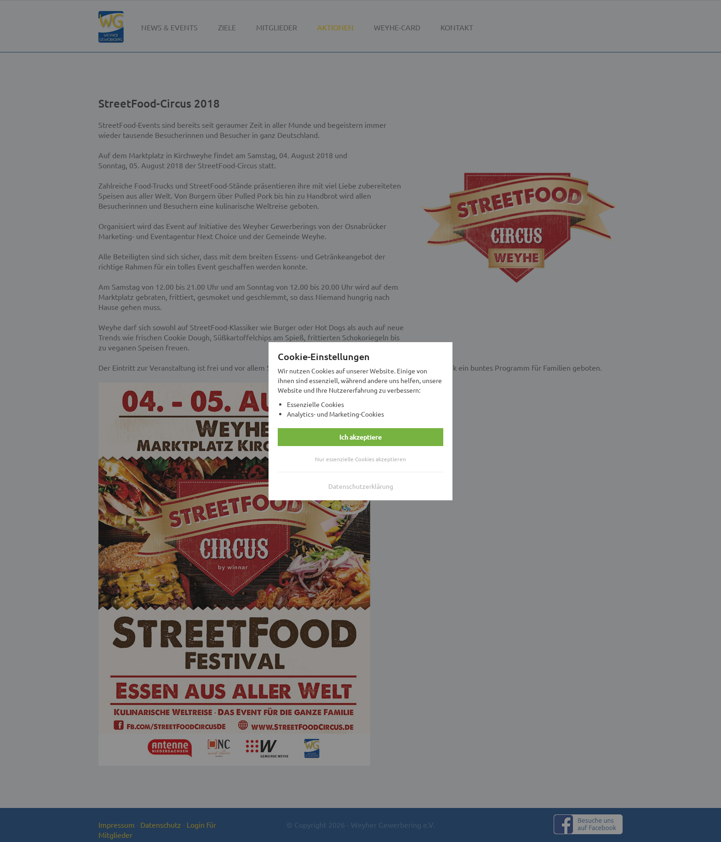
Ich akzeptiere (360, 437)
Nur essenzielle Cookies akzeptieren (360, 459)
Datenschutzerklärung (360, 486)
